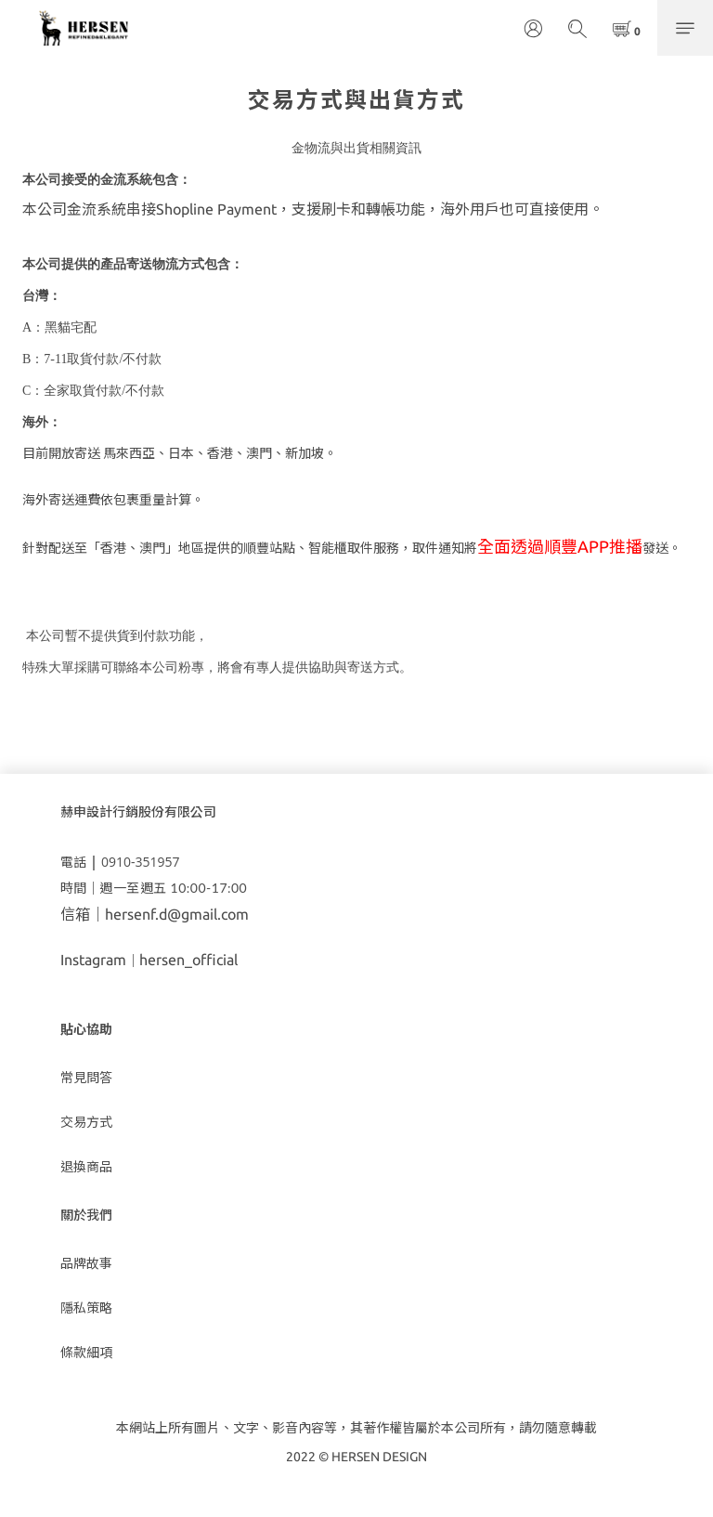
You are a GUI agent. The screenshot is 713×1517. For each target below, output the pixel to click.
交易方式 (86, 1122)
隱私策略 (86, 1308)
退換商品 (86, 1166)
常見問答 (86, 1077)
